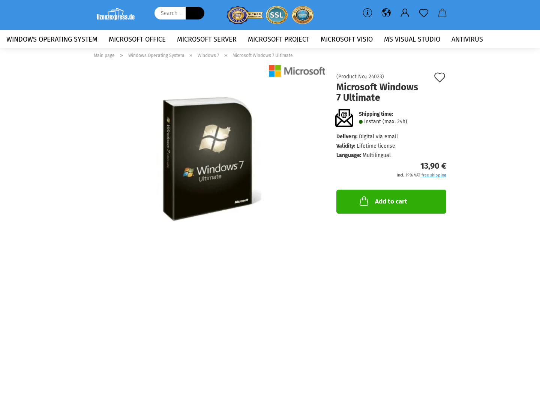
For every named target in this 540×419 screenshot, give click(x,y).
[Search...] (195, 13)
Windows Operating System (52, 39)
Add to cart (382, 201)
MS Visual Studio (412, 39)
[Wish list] (423, 13)
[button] (386, 13)
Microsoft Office (137, 39)
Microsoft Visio (347, 39)
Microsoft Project (278, 39)
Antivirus (467, 39)
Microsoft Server (207, 39)
